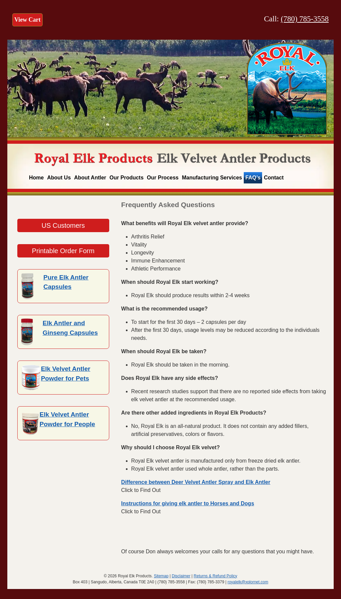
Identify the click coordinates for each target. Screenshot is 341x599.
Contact (274, 177)
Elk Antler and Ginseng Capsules (70, 328)
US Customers (63, 225)
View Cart (27, 19)
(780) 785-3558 (305, 19)
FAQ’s (253, 177)
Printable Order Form (63, 250)
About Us (59, 177)
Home (36, 177)
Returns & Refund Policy (215, 576)
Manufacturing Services (212, 177)
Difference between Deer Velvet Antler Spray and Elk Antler (195, 482)
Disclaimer (181, 576)
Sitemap (161, 576)
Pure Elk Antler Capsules (66, 282)
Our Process (162, 177)
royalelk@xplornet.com (247, 582)
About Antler (90, 177)
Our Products (127, 177)
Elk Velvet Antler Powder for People (67, 419)
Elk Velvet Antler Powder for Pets (65, 373)
